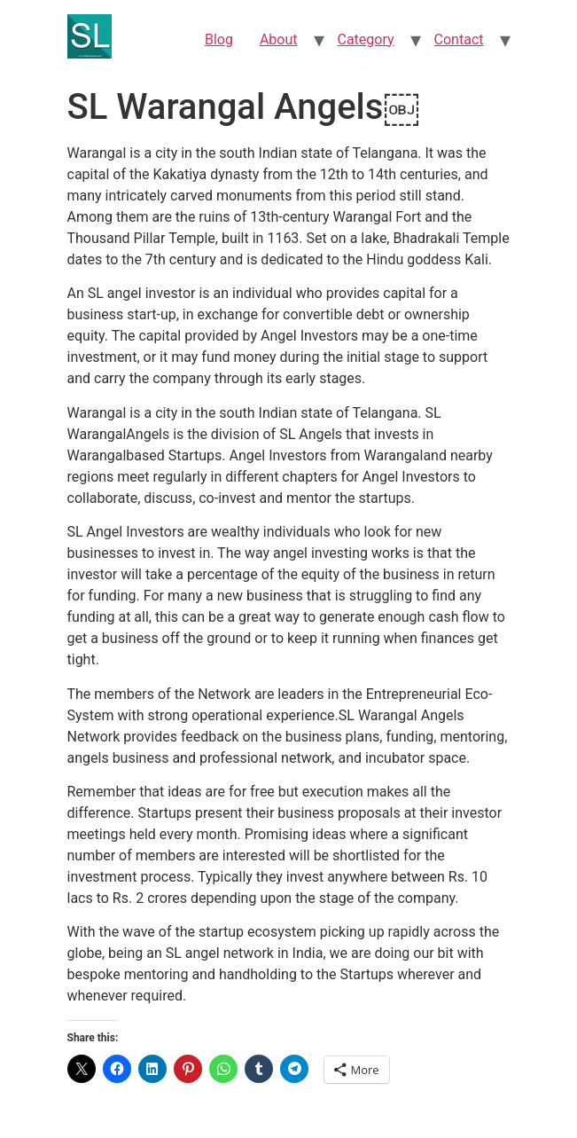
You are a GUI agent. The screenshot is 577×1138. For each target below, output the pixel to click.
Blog (219, 39)
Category (366, 39)
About (279, 39)
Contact (459, 39)
